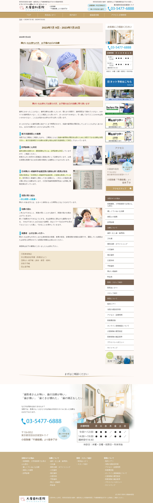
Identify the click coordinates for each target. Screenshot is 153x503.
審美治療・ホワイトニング (117, 244)
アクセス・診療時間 (114, 315)
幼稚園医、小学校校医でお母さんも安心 (119, 205)
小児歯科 (110, 249)
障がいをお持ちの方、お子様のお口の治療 (40, 43)
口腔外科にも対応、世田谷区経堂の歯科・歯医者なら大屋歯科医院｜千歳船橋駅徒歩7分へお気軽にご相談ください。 (87, 497)
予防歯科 (110, 266)
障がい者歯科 (112, 271)
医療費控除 (111, 320)
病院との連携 (112, 217)
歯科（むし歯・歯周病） (116, 233)
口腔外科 (110, 260)
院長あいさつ (112, 288)
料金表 (109, 277)
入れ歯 (109, 238)
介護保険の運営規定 (114, 331)
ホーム (28, 15)
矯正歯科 (110, 255)
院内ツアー (111, 304)
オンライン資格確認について (118, 326)
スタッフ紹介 (112, 293)
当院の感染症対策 (114, 309)
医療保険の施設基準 (114, 337)
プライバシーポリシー (115, 342)
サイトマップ (112, 348)
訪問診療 (110, 222)
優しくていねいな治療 (115, 211)
